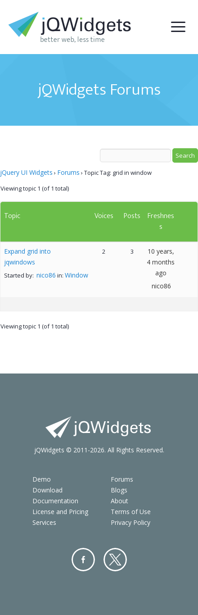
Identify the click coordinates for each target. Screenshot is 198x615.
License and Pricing (60, 511)
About (119, 501)
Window (76, 275)
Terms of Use (131, 511)
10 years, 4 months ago (161, 262)
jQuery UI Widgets (26, 172)
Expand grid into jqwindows (27, 256)
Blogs (119, 490)
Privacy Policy (130, 522)
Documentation (55, 501)
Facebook (83, 559)
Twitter (115, 559)
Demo (41, 479)
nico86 (46, 275)
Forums (68, 172)
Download (47, 490)
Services (44, 522)
